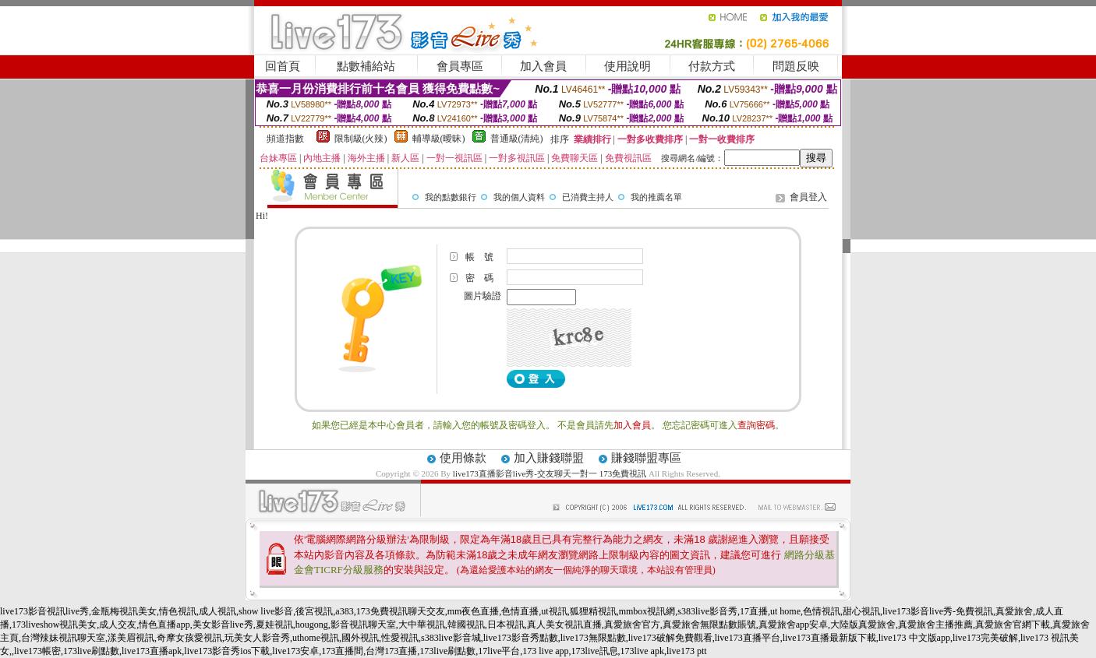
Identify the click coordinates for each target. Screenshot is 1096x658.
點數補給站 (366, 66)
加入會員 (543, 66)
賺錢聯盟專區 (646, 458)
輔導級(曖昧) (438, 138)
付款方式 (711, 66)
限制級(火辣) (360, 138)
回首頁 (282, 66)
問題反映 (796, 66)
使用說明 (627, 66)
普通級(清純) (516, 138)
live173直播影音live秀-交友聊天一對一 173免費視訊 (549, 473)
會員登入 (808, 197)
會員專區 (460, 66)
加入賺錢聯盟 (549, 458)
